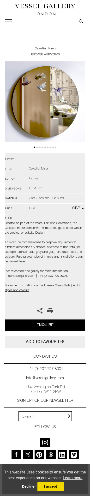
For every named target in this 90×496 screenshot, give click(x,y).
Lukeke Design (34, 233)
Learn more (73, 478)
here (22, 261)
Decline (28, 486)
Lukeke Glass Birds (57, 285)
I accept (50, 486)
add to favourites (45, 341)
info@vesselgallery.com (45, 378)
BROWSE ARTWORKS (45, 54)
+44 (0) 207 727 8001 (45, 369)
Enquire (45, 325)
